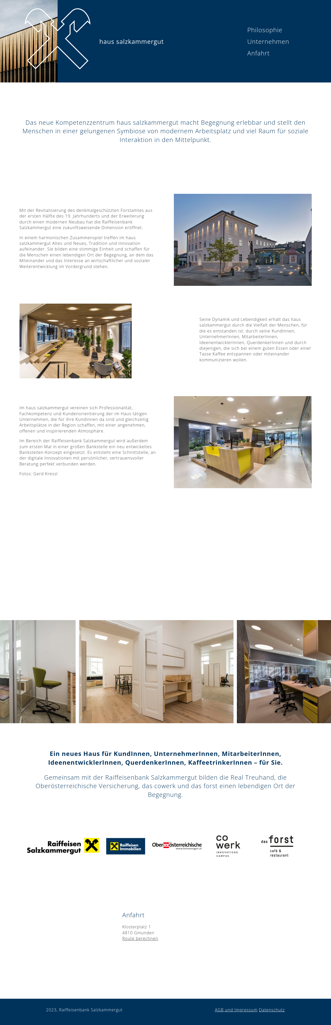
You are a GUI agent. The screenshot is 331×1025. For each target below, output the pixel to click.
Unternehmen (268, 41)
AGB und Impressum (236, 1010)
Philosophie (264, 30)
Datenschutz (272, 1010)
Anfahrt (258, 53)
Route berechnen (140, 938)
